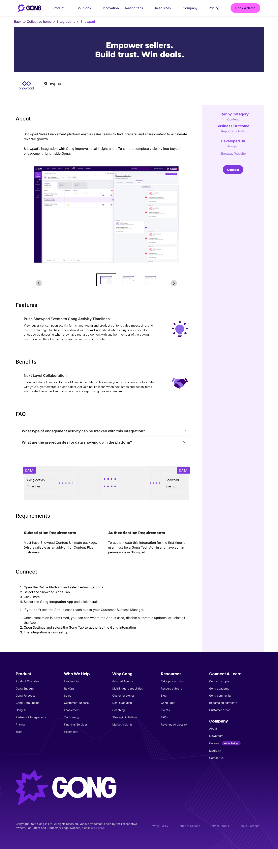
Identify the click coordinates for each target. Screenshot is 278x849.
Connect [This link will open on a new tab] (233, 169)
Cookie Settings (249, 825)
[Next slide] (174, 283)
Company (192, 8)
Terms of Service (189, 825)
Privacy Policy (159, 825)
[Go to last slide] (39, 283)
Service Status (219, 825)
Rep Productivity (233, 131)
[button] (106, 279)
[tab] (106, 431)
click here (97, 827)
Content (233, 119)
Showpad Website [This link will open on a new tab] (233, 153)
